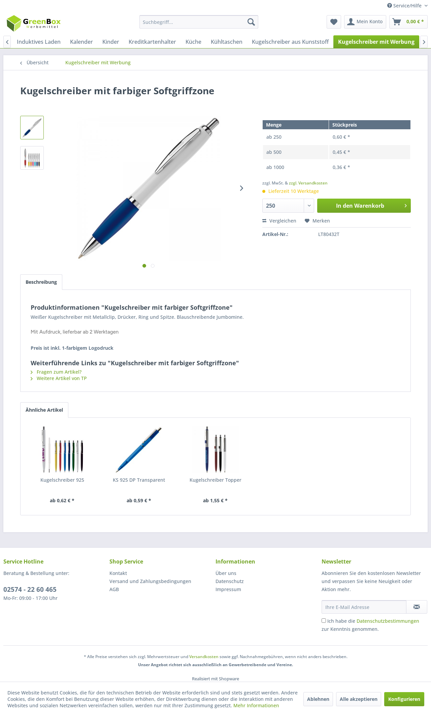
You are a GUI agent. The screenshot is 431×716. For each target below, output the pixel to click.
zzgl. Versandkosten (308, 183)
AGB (114, 589)
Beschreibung (41, 282)
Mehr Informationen (256, 705)
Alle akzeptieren (358, 699)
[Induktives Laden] (38, 41)
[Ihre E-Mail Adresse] (364, 607)
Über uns (226, 573)
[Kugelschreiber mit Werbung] (376, 41)
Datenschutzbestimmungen (388, 621)
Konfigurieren (404, 699)
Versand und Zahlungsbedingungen (150, 581)
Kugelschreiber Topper (215, 480)
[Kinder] (111, 41)
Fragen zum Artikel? (56, 372)
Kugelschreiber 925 (62, 480)
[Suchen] (251, 22)
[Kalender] (81, 41)
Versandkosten (204, 656)
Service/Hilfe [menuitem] (405, 5)
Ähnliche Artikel (44, 410)
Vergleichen (279, 220)
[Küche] (193, 41)
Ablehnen (318, 699)
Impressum (228, 589)
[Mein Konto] (365, 22)
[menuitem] (198, 22)
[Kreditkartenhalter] (152, 41)
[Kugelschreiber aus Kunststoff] (290, 41)
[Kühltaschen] (226, 41)
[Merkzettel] (334, 22)
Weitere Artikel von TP (59, 378)
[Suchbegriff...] (198, 22)
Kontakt (118, 573)
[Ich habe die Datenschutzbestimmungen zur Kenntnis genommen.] (324, 620)
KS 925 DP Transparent (139, 480)
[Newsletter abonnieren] (416, 607)
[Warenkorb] (408, 22)
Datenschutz (230, 581)
